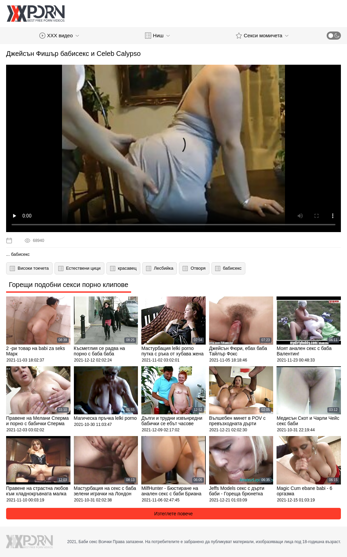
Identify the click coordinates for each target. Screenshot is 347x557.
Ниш (157, 36)
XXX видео (59, 36)
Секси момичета (262, 36)
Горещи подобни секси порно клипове (68, 284)
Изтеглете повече (173, 513)
